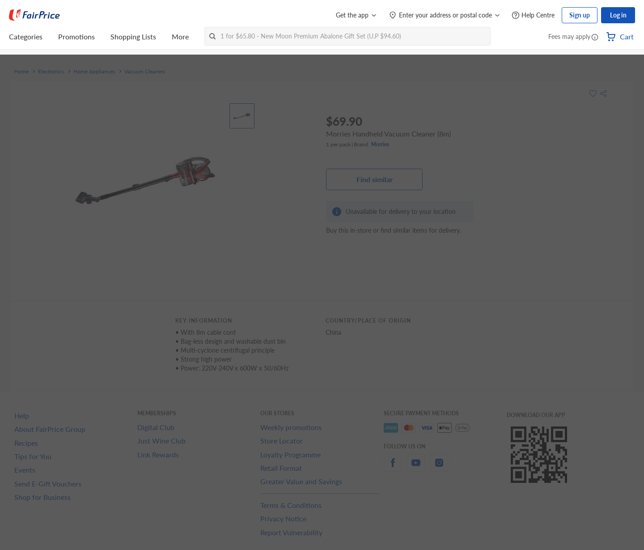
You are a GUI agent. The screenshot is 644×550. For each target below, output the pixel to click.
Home (21, 71)
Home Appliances (94, 71)
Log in (618, 15)
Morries (380, 144)
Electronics (51, 71)
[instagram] (439, 468)
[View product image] (242, 116)
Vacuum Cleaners (144, 71)
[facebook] (393, 468)
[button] (594, 38)
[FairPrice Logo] (34, 15)
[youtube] (416, 468)
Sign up (579, 15)
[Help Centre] (533, 15)
